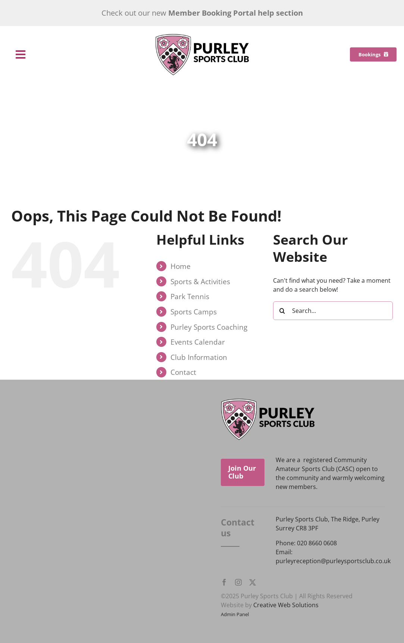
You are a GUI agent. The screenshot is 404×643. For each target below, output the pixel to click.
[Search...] (333, 310)
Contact (183, 372)
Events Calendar (197, 342)
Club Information (198, 357)
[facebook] (224, 582)
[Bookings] (373, 54)
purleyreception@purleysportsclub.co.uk (333, 561)
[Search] (282, 310)
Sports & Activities (200, 281)
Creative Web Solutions (286, 605)
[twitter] (252, 582)
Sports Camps (193, 312)
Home (180, 266)
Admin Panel (235, 614)
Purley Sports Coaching (208, 327)
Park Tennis (189, 296)
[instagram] (238, 582)
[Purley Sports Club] (202, 36)
